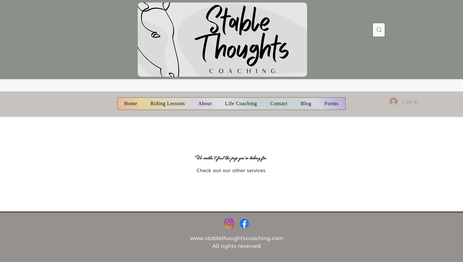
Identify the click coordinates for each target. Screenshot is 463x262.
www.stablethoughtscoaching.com (236, 238)
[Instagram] (229, 223)
